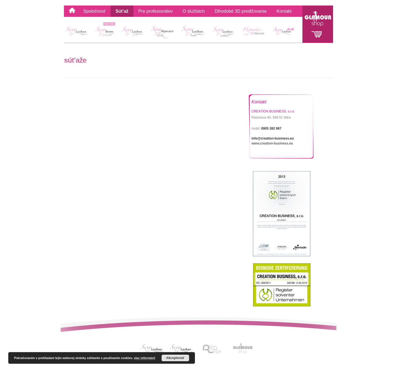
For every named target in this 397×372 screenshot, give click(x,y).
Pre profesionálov (155, 11)
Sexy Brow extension (106, 32)
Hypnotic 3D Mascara (254, 32)
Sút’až (122, 11)
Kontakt (284, 11)
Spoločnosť (94, 11)
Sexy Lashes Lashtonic (223, 32)
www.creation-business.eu (272, 143)
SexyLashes (79, 32)
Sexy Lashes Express (133, 32)
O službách (194, 11)
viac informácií (144, 358)
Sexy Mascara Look (163, 32)
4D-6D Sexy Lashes (285, 32)
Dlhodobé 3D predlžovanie (240, 11)
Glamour (317, 24)
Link (153, 349)
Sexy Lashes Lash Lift (193, 32)
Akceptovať (175, 358)
